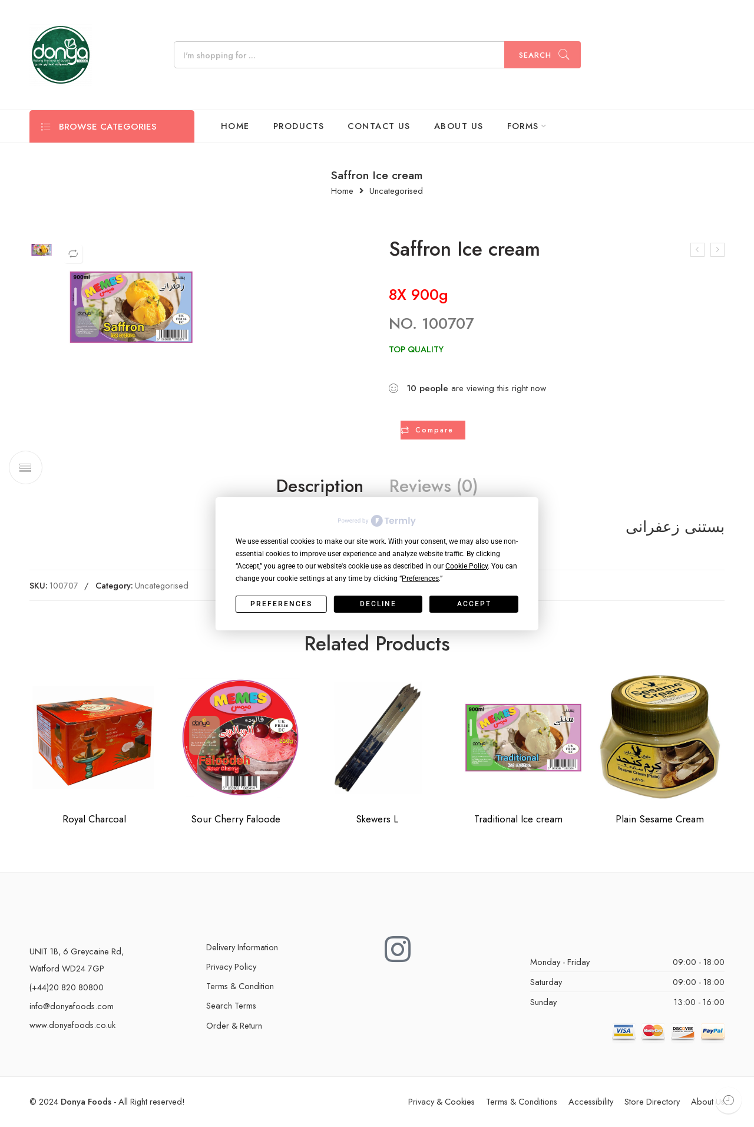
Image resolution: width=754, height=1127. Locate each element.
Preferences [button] (420, 578)
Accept (474, 604)
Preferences (281, 604)
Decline (378, 604)
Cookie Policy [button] (466, 566)
